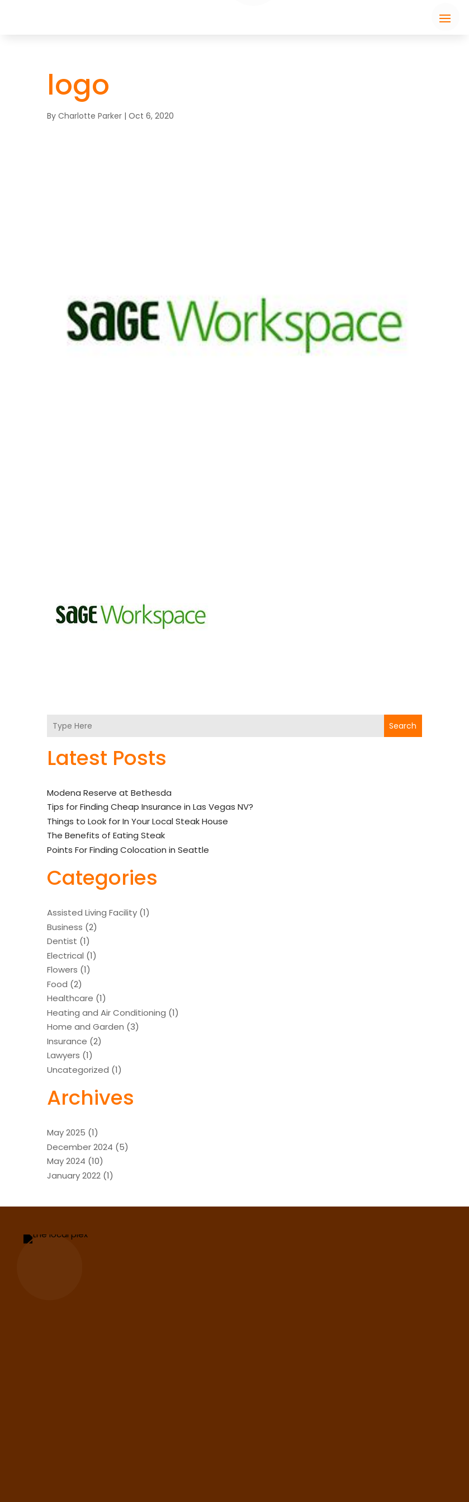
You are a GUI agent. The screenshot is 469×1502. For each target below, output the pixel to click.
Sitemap (345, 1484)
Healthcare (70, 998)
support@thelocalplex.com (338, 1438)
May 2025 (66, 1132)
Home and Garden (85, 1026)
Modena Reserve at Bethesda (109, 793)
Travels (161, 1465)
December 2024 (80, 1147)
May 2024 (66, 1161)
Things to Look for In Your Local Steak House (137, 821)
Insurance (67, 1041)
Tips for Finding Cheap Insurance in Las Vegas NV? (150, 807)
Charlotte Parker (90, 115)
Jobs (50, 1465)
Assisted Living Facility (92, 912)
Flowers (62, 969)
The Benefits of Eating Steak (106, 835)
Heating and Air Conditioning (106, 1012)
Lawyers (63, 1055)
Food (57, 984)
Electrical (65, 955)
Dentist (62, 941)
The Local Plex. (217, 1484)
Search (402, 725)
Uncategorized (78, 1070)
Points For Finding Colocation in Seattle (128, 850)
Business (65, 927)
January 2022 (74, 1175)
